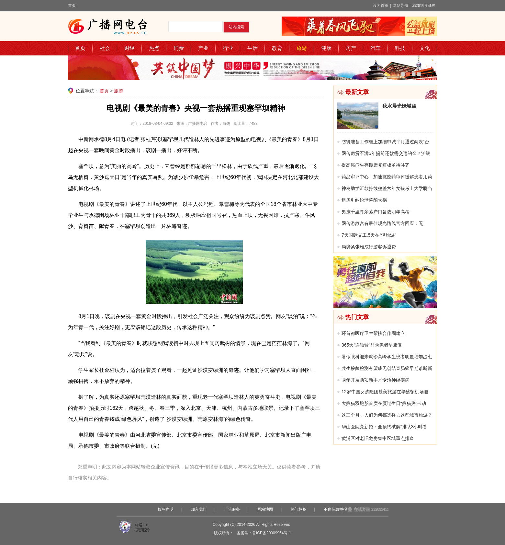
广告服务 (232, 509)
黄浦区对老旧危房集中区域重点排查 (378, 438)
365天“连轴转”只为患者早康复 (372, 345)
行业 (228, 48)
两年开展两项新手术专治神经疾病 (376, 380)
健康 (326, 48)
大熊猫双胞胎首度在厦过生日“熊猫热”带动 (384, 403)
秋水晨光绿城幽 (399, 106)
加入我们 (199, 509)
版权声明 (166, 509)
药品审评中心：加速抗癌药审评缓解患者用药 (387, 176)
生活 (252, 48)
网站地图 (265, 509)
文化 (425, 48)
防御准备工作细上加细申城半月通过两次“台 (385, 141)
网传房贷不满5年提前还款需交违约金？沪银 (386, 153)
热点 (154, 48)
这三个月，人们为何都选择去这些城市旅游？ (387, 415)
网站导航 (400, 5)
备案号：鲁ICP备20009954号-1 (264, 533)
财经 (129, 48)
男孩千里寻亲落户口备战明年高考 (376, 211)
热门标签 (298, 509)
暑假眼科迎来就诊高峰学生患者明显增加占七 (387, 356)
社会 (105, 48)
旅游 (302, 48)
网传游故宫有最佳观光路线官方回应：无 (382, 223)
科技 (400, 48)
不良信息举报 (335, 509)
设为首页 (380, 5)
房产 (351, 48)
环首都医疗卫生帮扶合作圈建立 (373, 333)
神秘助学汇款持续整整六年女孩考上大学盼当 (387, 188)
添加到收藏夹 (423, 5)
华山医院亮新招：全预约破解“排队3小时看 (384, 426)
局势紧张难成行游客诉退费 (369, 246)
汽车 (375, 48)
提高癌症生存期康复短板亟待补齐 (376, 165)
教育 (277, 48)
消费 (179, 48)
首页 (72, 5)
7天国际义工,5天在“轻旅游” (369, 235)
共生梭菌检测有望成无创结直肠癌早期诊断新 (387, 368)
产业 (203, 48)
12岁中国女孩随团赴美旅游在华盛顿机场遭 (385, 391)
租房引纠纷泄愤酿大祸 (364, 200)
